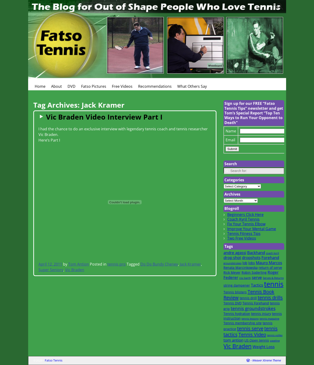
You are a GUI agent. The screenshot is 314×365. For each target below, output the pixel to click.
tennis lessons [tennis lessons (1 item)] (250, 318)
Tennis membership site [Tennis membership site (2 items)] (242, 323)
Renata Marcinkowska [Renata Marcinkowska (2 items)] (240, 267)
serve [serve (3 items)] (257, 277)
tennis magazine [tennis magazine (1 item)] (269, 318)
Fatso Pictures (93, 86)
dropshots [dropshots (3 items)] (251, 257)
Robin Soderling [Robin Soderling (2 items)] (254, 272)
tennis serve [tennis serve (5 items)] (250, 328)
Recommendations (155, 86)
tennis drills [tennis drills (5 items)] (270, 297)
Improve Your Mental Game (251, 228)
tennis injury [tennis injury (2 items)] (261, 313)
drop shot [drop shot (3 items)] (232, 257)
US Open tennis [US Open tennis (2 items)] (256, 340)
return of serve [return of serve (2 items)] (270, 267)
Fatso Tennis (53, 360)
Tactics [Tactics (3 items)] (257, 285)
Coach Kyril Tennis (243, 219)
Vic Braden (74, 269)
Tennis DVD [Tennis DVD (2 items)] (232, 303)
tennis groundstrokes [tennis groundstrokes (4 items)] (253, 308)
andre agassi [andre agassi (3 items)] (234, 252)
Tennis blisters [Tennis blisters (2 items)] (235, 292)
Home (40, 86)
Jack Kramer (190, 264)
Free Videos (122, 86)
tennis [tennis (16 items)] (274, 284)
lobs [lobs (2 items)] (251, 263)
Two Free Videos (241, 238)
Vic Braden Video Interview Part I (104, 117)
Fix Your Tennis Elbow (246, 223)
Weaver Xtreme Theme (266, 360)
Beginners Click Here (245, 214)
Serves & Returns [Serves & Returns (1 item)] (273, 278)
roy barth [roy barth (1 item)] (245, 278)
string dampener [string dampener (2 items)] (236, 285)
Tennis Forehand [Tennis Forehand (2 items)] (255, 303)
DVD (72, 86)
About (56, 86)
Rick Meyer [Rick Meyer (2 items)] (232, 272)
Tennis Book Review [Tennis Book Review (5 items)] (248, 294)
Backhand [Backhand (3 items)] (256, 252)
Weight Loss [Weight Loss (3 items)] (264, 346)
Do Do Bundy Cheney (159, 264)
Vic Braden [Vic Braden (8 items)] (237, 346)
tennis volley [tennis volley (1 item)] (275, 335)
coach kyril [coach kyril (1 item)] (272, 253)
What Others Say (192, 86)
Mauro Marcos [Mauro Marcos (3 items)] (269, 262)
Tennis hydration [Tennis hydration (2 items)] (236, 313)
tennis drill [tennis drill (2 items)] (248, 298)
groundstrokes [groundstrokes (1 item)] (232, 263)
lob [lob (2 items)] (244, 263)
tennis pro (116, 264)
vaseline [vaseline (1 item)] (275, 340)
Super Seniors (50, 269)
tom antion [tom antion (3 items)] (233, 340)
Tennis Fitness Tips (244, 233)
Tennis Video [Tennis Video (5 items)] (252, 334)
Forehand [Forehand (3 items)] (270, 257)
